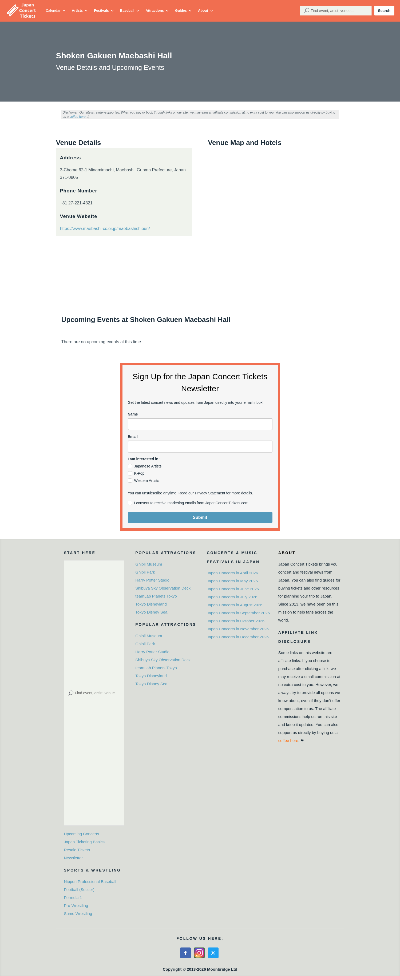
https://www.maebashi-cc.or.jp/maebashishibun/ (105, 228)
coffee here (78, 117)
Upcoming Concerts (81, 834)
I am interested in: (144, 459)
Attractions (154, 11)
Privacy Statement (210, 493)
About (203, 11)
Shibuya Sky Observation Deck (163, 588)
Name (133, 414)
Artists (77, 11)
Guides (181, 11)
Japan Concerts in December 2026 (238, 637)
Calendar (53, 11)
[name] (200, 424)
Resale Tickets (77, 850)
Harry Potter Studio (152, 580)
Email (133, 436)
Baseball (127, 11)
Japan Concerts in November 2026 (238, 629)
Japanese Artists (148, 466)
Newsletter (73, 858)
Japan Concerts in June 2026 (233, 589)
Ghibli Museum (148, 564)
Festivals (101, 11)
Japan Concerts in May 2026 (232, 581)
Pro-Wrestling (76, 905)
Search (384, 11)
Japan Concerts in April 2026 (232, 573)
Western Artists (146, 480)
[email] (200, 447)
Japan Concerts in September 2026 (238, 613)
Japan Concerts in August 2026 (234, 605)
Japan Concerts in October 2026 (235, 621)
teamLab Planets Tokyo (156, 596)
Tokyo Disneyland (151, 604)
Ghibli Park (145, 572)
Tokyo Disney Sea (151, 612)
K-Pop (139, 473)
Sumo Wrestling (78, 913)
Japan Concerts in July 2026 (232, 597)
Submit (200, 517)
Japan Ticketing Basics (84, 842)
